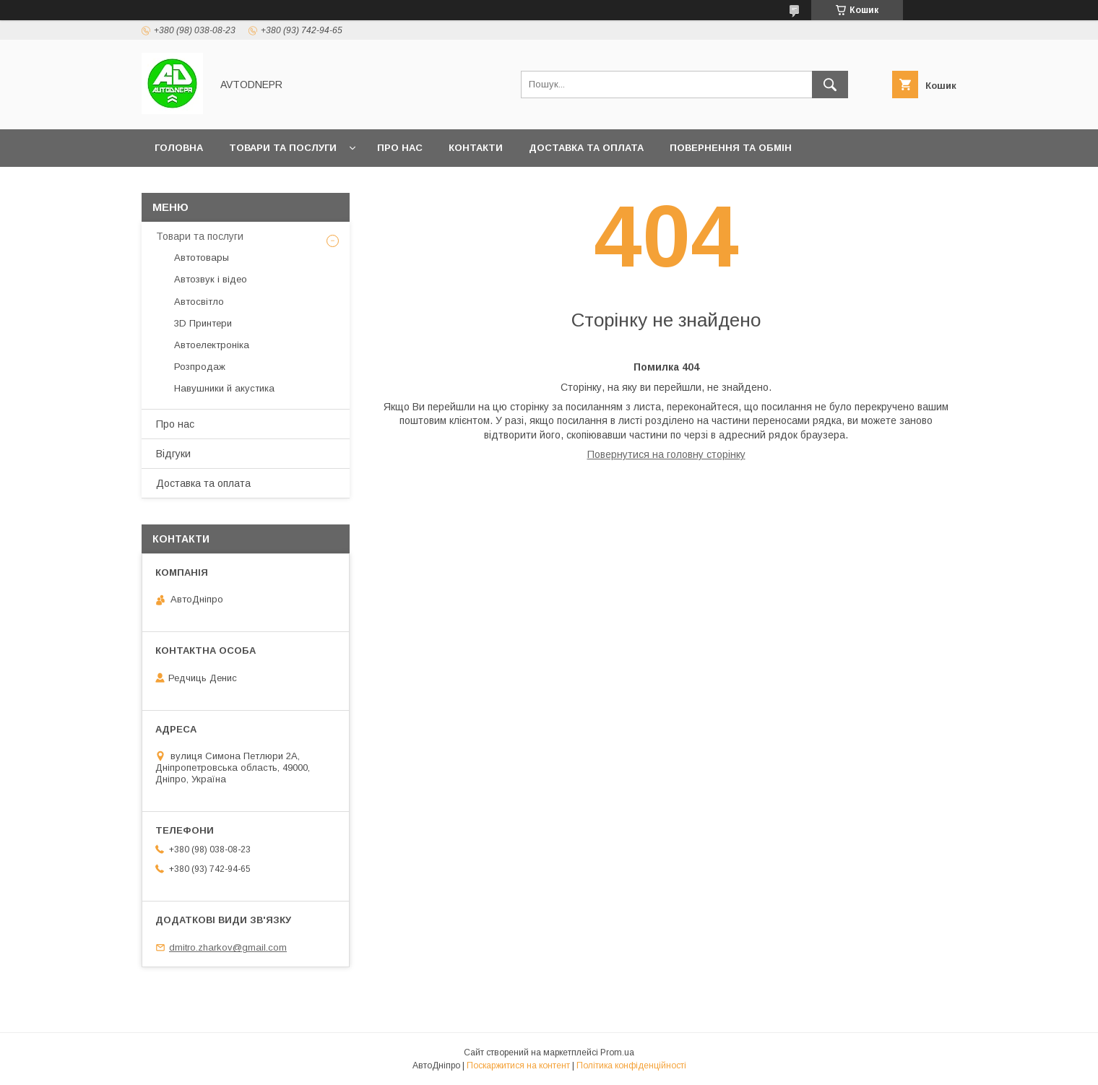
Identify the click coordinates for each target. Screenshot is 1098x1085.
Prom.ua (617, 1052)
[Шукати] (830, 84)
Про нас (400, 147)
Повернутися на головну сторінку (666, 454)
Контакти (476, 147)
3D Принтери (203, 323)
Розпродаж (199, 366)
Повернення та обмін (731, 147)
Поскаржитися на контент (518, 1065)
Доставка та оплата (586, 147)
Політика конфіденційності (631, 1065)
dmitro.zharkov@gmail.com (228, 947)
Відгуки (173, 453)
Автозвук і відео (210, 279)
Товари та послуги (283, 147)
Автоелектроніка (211, 345)
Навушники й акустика (224, 388)
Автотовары (201, 257)
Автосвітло (199, 301)
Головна (179, 147)
